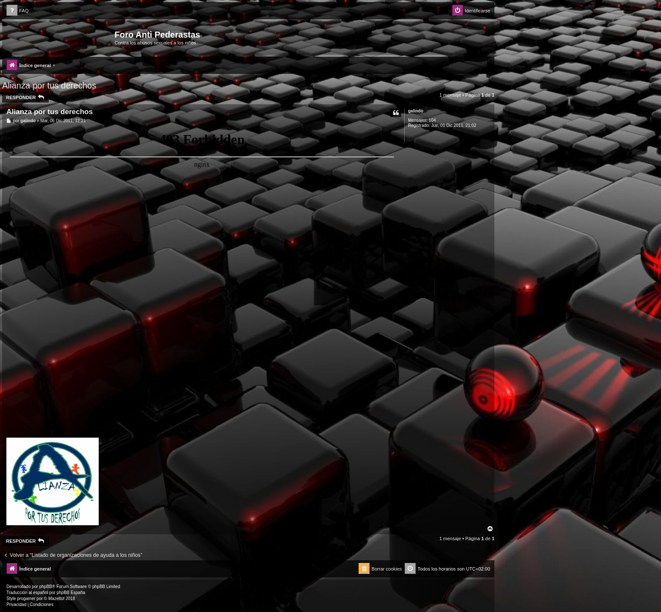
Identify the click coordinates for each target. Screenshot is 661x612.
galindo (415, 111)
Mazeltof (56, 598)
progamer (26, 598)
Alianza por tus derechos (49, 85)
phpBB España (70, 592)
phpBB (45, 586)
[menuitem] (17, 11)
